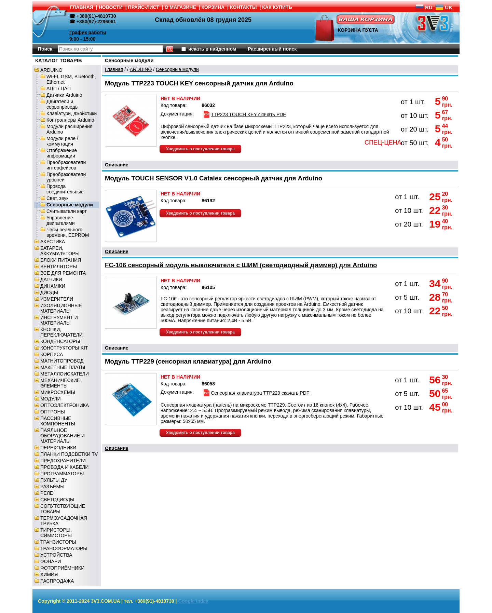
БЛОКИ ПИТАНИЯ (60, 260)
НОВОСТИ (111, 7)
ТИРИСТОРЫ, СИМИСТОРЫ (56, 532)
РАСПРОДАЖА (57, 581)
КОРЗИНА (213, 7)
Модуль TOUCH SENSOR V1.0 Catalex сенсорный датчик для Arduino (213, 178)
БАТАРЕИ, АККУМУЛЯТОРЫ (60, 250)
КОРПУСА (51, 354)
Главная (114, 69)
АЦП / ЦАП (58, 88)
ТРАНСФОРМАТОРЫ (63, 548)
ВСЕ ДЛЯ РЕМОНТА (63, 273)
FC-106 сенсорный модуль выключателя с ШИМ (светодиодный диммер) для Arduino (241, 265)
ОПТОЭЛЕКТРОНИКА (64, 405)
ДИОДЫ (49, 292)
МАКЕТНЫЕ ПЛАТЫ (62, 367)
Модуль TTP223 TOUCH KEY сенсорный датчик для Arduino (199, 83)
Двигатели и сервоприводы (62, 104)
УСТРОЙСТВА (56, 555)
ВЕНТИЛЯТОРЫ (58, 266)
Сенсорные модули (69, 204)
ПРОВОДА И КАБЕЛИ (64, 467)
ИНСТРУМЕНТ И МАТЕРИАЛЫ (59, 320)
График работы (87, 32)
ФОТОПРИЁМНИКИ (62, 568)
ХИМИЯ (49, 574)
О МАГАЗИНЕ (180, 7)
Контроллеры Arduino (70, 120)
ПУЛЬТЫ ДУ (53, 480)
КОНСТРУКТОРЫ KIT (64, 348)
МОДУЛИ (50, 398)
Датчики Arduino (64, 95)
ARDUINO (51, 70)
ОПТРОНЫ (52, 411)
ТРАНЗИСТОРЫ (58, 542)
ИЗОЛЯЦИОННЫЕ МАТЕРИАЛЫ (61, 308)
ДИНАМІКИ (52, 286)
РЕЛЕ (46, 493)
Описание (116, 164)
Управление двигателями (60, 220)
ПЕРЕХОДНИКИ (58, 447)
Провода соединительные (65, 188)
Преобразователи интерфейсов (66, 165)
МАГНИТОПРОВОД (62, 361)
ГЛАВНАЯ (81, 7)
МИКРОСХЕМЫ (57, 392)
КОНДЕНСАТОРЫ (60, 341)
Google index (193, 601)
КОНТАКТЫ (243, 7)
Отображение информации (61, 153)
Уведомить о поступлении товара (200, 149)
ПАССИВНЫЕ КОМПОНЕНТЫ (57, 421)
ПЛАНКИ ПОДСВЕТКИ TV (69, 454)
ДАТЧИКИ (51, 279)
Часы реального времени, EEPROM (67, 232)
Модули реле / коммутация (62, 141)
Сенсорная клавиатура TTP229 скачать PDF (255, 393)
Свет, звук (57, 198)
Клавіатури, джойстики (71, 113)
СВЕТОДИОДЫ (57, 499)
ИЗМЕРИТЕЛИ (56, 299)
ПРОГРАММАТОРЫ (62, 473)
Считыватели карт (66, 211)
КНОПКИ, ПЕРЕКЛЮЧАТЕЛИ (61, 332)
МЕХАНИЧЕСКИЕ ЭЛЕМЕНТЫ (60, 383)
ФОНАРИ (50, 561)
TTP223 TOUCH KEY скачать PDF (244, 114)
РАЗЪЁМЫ (52, 486)
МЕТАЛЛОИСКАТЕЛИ (64, 374)
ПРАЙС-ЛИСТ (143, 7)
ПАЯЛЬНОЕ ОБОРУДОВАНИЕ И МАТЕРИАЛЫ (62, 435)
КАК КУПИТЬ (277, 7)
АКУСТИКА (52, 241)
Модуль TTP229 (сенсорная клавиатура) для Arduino (188, 361)
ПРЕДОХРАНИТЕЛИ (63, 460)
